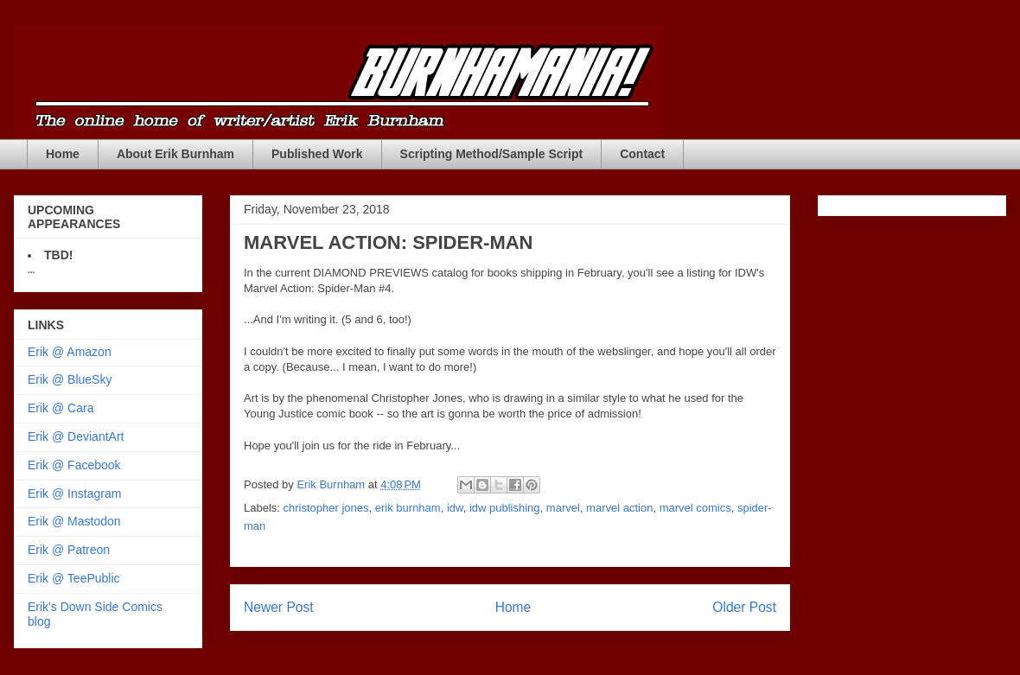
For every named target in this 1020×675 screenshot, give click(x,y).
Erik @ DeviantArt (76, 436)
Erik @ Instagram (74, 493)
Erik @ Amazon (70, 352)
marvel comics (695, 507)
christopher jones (326, 507)
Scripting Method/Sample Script (491, 154)
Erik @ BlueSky (70, 379)
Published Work (317, 154)
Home (63, 154)
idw (455, 507)
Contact (642, 154)
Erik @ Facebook (74, 465)
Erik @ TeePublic (74, 578)
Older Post (744, 607)
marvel (563, 507)
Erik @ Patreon (69, 550)
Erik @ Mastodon (74, 521)
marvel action (619, 507)
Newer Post (279, 607)
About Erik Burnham (175, 154)
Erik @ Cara (60, 408)
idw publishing (504, 507)
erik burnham (408, 507)
